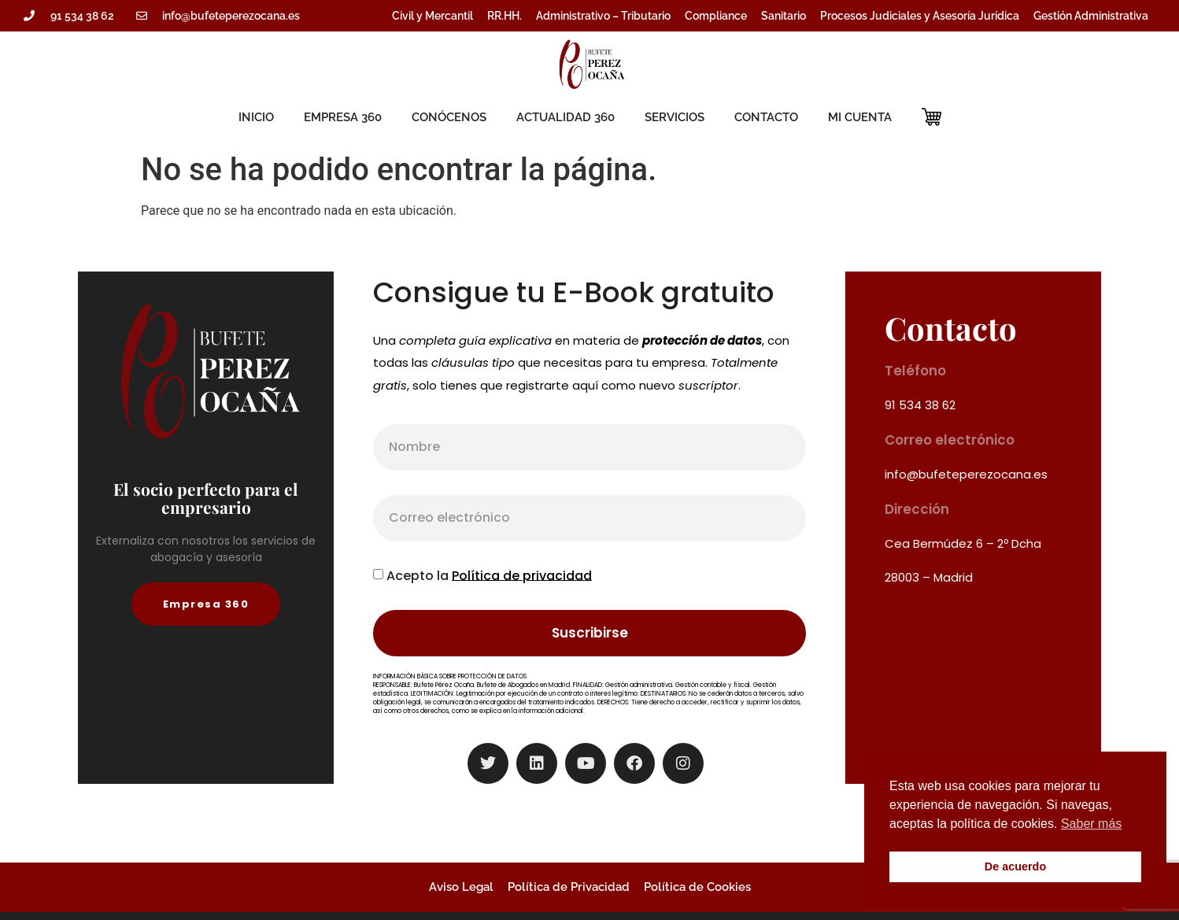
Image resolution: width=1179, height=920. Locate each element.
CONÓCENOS (449, 117)
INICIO (256, 117)
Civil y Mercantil (432, 15)
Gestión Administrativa (1090, 15)
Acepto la (489, 575)
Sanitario (783, 15)
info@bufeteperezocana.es (966, 474)
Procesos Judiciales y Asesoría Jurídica (919, 15)
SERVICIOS (674, 117)
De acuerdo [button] (1015, 866)
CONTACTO (766, 117)
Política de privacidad (522, 575)
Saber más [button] (1091, 823)
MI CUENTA (860, 117)
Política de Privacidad (569, 887)
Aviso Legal (461, 887)
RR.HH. (504, 15)
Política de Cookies (697, 887)
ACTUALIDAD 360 (565, 117)
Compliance (716, 15)
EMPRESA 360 (343, 117)
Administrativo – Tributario (603, 15)
